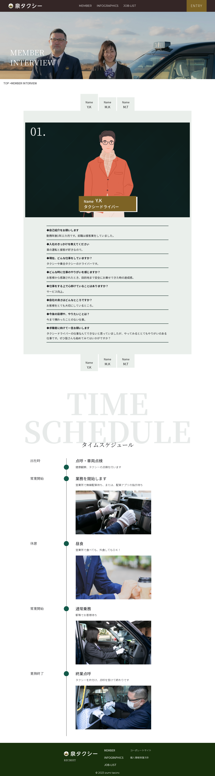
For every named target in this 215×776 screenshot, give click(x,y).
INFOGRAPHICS (107, 5)
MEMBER (85, 5)
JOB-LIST (129, 5)
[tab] (89, 102)
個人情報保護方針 (139, 757)
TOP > (7, 83)
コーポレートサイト (140, 750)
